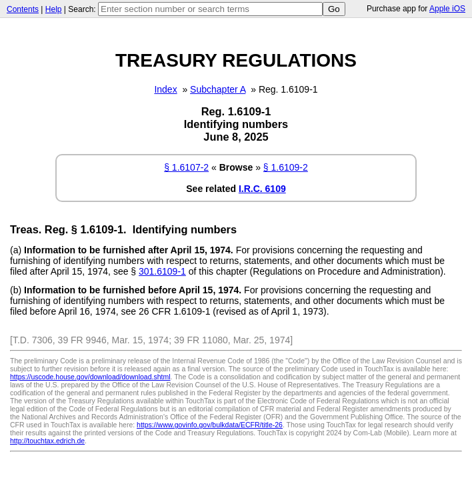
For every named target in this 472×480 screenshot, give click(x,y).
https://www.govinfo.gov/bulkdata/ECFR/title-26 (210, 425)
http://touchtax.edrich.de (47, 441)
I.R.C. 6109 (262, 188)
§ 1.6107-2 (186, 167)
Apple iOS (447, 8)
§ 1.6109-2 (285, 167)
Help (53, 9)
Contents (23, 9)
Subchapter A (217, 89)
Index (165, 89)
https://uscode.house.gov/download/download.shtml (90, 377)
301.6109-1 (162, 271)
